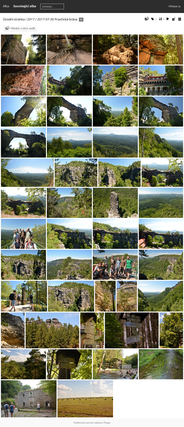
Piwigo (107, 422)
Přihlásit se (174, 6)
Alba (6, 6)
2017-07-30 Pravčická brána (57, 19)
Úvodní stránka (14, 19)
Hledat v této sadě (23, 28)
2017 (31, 19)
